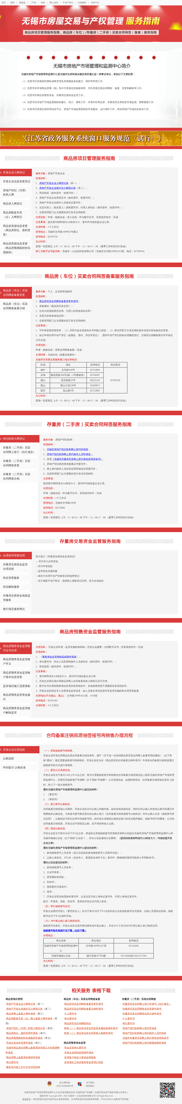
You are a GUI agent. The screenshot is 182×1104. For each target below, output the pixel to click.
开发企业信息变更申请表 (19, 1043)
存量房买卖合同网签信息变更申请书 (142, 1009)
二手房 (33, 3)
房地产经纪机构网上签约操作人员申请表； (70, 454)
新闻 (12, 3)
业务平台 (95, 3)
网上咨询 (54, 3)
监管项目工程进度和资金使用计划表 (83, 1062)
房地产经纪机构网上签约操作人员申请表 (144, 1033)
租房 (43, 3)
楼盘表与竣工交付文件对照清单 (23, 1067)
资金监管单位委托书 (75, 1047)
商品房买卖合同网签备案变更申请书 (58, 301)
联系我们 (90, 1086)
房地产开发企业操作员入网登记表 (57, 188)
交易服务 (82, 3)
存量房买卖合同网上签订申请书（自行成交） (147, 1004)
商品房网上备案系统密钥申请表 (23, 1057)
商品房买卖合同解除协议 (77, 1023)
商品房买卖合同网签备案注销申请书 (83, 1009)
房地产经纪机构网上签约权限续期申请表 (144, 1043)
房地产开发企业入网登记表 (53, 183)
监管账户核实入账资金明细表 (80, 1057)
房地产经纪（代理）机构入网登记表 (25, 1028)
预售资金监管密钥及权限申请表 (59, 656)
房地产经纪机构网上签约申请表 (140, 1028)
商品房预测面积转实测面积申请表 (24, 1038)
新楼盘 (22, 3)
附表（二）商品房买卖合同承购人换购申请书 (88, 1033)
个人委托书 (70, 1013)
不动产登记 (68, 3)
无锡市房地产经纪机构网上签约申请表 (67, 449)
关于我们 (90, 1083)
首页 (4, 3)
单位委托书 (12, 1062)
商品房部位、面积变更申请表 (22, 1033)
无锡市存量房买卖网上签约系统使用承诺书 (146, 1038)
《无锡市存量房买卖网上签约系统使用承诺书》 (77, 459)
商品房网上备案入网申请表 (20, 1013)
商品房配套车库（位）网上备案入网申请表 (29, 1018)
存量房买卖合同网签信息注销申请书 (142, 1013)
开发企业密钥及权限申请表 (78, 1052)
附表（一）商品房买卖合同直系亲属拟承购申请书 (91, 1028)
